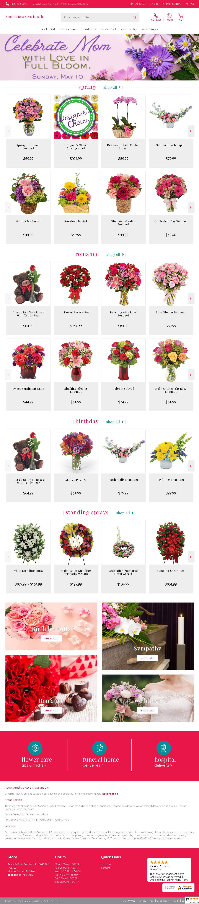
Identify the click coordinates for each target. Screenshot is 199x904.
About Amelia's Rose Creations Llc (27, 787)
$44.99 (28, 235)
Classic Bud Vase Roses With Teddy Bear (28, 314)
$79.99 (171, 158)
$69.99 (28, 158)
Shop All (110, 87)
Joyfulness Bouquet (170, 479)
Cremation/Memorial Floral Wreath (123, 572)
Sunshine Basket (76, 221)
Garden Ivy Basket (28, 221)
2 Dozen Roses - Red (76, 312)
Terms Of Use (128, 900)
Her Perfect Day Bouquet (171, 221)
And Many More (75, 479)
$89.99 (123, 158)
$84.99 (123, 326)
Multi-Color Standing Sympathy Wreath (76, 572)
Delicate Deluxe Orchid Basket (123, 146)
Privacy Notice (146, 900)
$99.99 (171, 493)
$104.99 (76, 158)
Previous (8, 131)
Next (191, 131)
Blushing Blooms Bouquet (76, 390)
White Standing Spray (28, 571)
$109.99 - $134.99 (28, 584)
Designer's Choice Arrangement (75, 146)
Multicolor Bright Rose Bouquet (171, 390)
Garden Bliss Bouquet (171, 145)
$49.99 (76, 235)
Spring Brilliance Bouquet (28, 146)
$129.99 (76, 584)
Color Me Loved (123, 388)
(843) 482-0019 (19, 3)
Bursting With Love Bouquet (123, 314)
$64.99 (28, 326)
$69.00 (171, 235)
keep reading (110, 793)
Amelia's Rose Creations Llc (24, 17)
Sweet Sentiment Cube (28, 388)
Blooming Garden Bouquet (123, 222)
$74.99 (123, 402)
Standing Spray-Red (171, 571)
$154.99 (76, 326)
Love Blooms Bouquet (171, 312)
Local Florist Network (167, 900)
